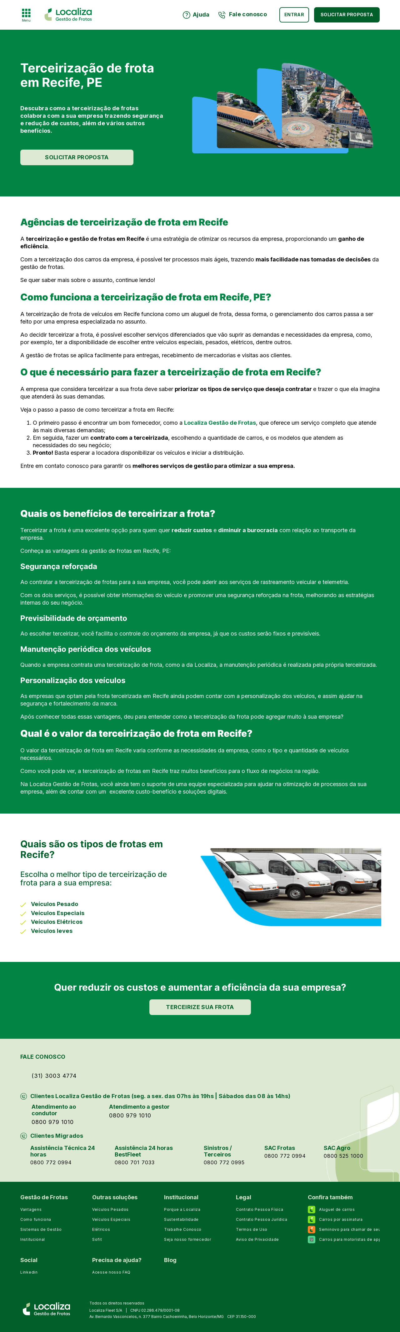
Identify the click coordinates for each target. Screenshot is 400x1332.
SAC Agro (337, 1148)
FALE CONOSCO (42, 1056)
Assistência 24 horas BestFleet (144, 1151)
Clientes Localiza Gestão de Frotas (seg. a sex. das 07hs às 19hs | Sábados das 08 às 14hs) (160, 1096)
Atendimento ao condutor (54, 1110)
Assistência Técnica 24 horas (62, 1151)
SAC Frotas (279, 1148)
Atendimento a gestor (139, 1106)
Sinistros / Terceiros (218, 1151)
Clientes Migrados (56, 1135)
